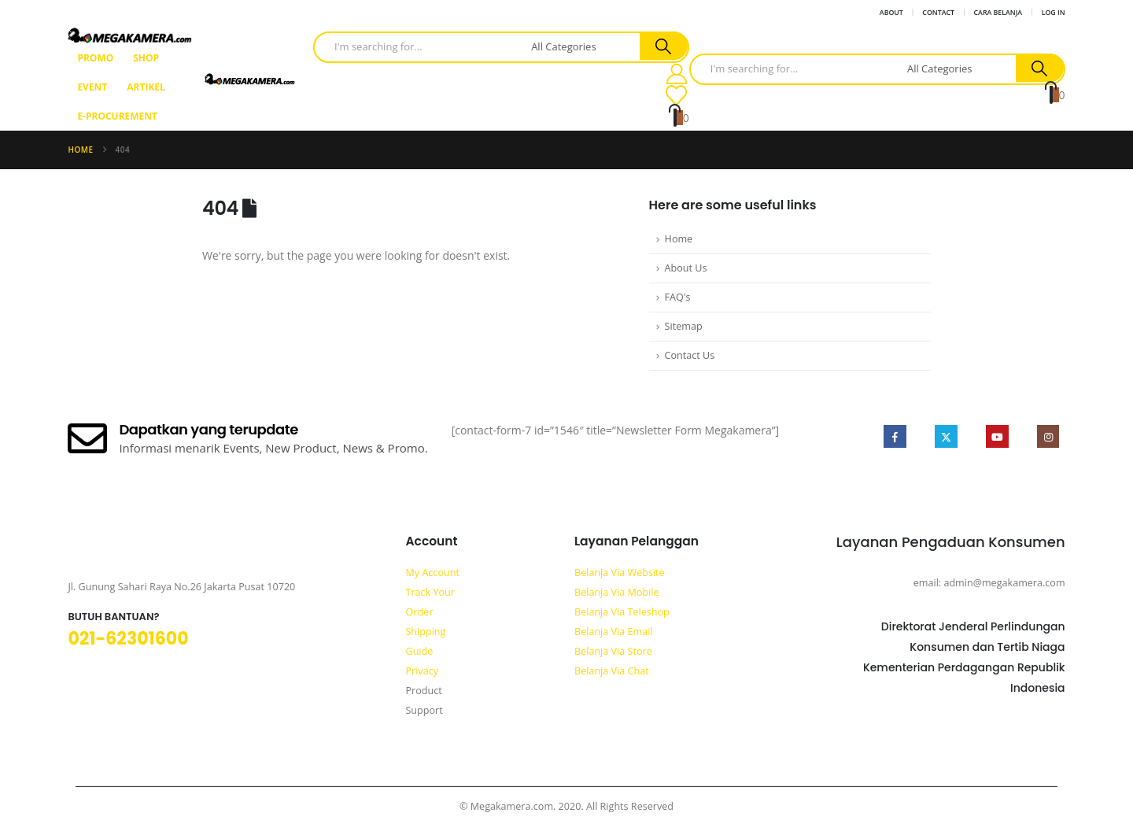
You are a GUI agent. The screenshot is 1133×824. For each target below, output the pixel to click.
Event (92, 87)
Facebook (892, 436)
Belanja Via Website (619, 572)
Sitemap (684, 326)
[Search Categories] (583, 46)
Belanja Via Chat (611, 671)
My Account (432, 572)
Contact (938, 12)
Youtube (995, 436)
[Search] (664, 46)
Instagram (1047, 436)
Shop (146, 58)
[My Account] (677, 74)
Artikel (146, 87)
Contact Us (690, 355)
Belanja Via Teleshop (622, 612)
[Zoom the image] (93, 550)
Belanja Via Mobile (616, 592)
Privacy (421, 671)
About (891, 12)
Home (679, 239)
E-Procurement (117, 116)
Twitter (943, 436)
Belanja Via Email (613, 631)
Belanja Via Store (613, 651)
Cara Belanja (998, 12)
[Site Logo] (129, 35)
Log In (1053, 12)
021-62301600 (128, 638)
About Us (686, 268)
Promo (95, 58)
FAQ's (678, 297)
